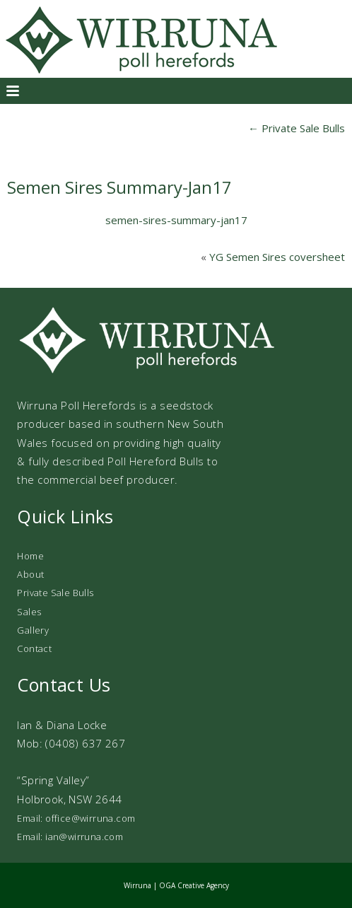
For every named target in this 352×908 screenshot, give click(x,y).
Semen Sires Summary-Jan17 (119, 187)
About (30, 574)
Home (30, 555)
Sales (29, 611)
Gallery (33, 630)
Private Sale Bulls (296, 128)
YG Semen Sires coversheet (277, 257)
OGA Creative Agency (194, 885)
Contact (34, 648)
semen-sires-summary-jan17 (176, 220)
